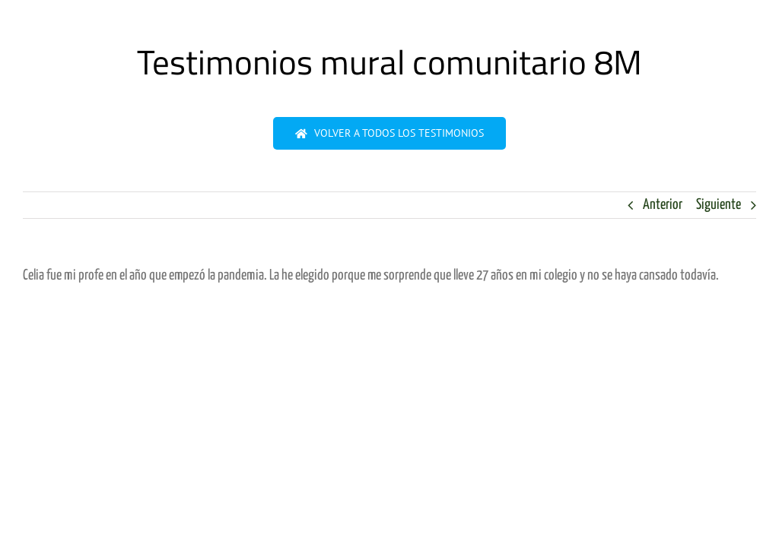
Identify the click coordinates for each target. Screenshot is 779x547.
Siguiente (718, 205)
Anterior (662, 205)
